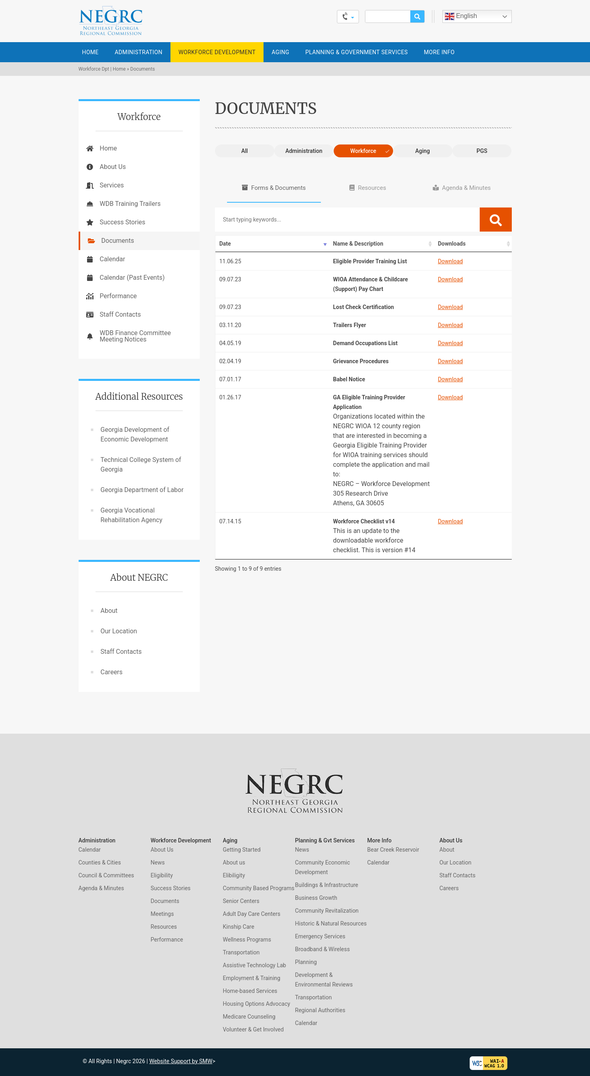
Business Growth (316, 898)
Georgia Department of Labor (142, 490)
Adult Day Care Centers (251, 914)
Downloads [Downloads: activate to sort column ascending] (428, 243)
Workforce (363, 151)
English (461, 16)
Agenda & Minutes (101, 888)
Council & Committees (106, 875)
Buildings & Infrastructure (326, 885)
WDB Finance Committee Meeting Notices (135, 336)
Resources (164, 926)
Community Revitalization (327, 910)
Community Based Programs (258, 888)
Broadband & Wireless (322, 949)
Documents (117, 240)
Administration (138, 52)
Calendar (112, 259)
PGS (481, 151)
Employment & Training (251, 978)
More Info (439, 52)
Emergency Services (320, 936)
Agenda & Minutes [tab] (466, 187)
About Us (113, 167)
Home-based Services (250, 991)
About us (234, 862)
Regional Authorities (320, 1010)
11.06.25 (230, 261)
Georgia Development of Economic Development (135, 434)
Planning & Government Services (356, 52)
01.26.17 (230, 397)
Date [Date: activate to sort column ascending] (225, 243)
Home (90, 52)
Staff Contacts (120, 314)
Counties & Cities (100, 862)
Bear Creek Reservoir (393, 849)
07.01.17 (230, 379)
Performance (118, 296)
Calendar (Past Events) (132, 277)
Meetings (162, 914)
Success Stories (123, 222)
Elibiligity (234, 875)
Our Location (119, 631)
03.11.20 (230, 325)
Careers (112, 672)
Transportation (241, 952)
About (109, 610)
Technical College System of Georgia (141, 464)
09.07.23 (230, 279)
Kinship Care (238, 926)
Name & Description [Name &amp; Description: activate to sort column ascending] (329, 243)
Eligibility (162, 875)
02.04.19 (230, 361)
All (244, 151)
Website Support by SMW (180, 1061)
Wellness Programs (247, 939)
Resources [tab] (372, 187)
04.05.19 (230, 343)
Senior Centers (241, 901)
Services (112, 185)
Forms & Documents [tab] (278, 187)
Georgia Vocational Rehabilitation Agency (131, 515)
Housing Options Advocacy (256, 1004)
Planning (306, 962)
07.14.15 (230, 521)
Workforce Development (216, 52)
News (158, 862)
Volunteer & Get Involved (253, 1029)
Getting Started (242, 849)
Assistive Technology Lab (254, 965)
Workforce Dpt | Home (102, 69)
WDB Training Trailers (130, 203)
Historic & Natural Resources (331, 923)
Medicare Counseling (249, 1016)
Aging (280, 52)
